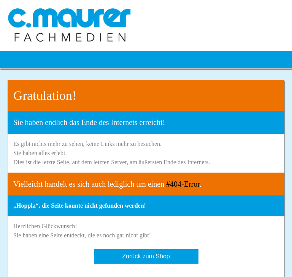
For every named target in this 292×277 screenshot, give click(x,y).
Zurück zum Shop (146, 256)
